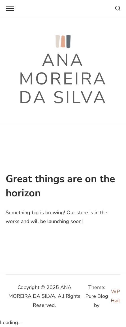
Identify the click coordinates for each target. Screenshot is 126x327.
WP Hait (115, 296)
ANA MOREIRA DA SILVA (63, 78)
